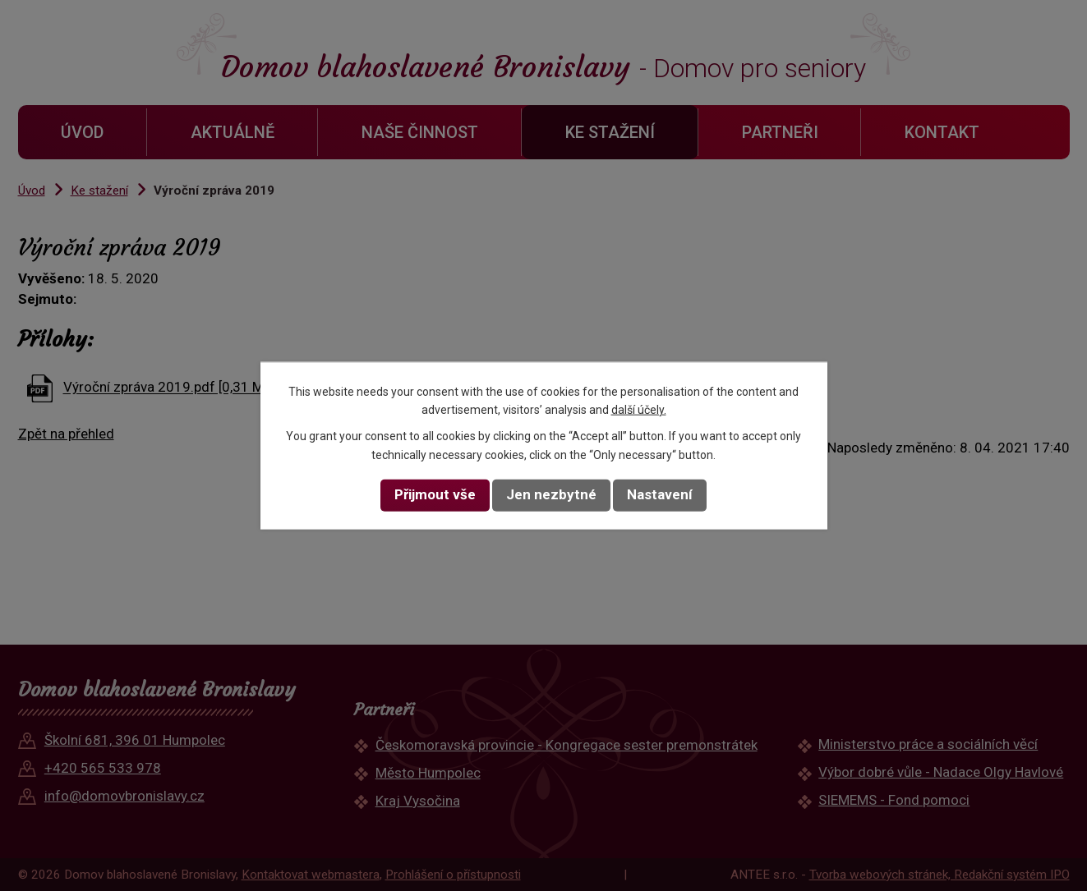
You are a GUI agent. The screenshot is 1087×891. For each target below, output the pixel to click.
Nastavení (660, 494)
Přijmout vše (435, 494)
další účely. (638, 409)
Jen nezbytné (551, 494)
